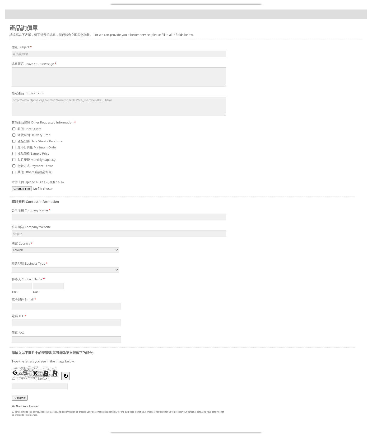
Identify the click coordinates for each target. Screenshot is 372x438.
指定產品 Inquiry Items (28, 93)
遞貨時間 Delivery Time (34, 135)
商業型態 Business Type (30, 264)
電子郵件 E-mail (24, 300)
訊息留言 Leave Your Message (34, 64)
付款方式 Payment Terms (35, 166)
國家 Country (22, 244)
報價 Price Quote (30, 129)
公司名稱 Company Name (31, 211)
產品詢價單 (186, 14)
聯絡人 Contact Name (28, 280)
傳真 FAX (18, 332)
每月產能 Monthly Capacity (37, 159)
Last (35, 291)
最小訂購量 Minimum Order (37, 147)
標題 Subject (22, 48)
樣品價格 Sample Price (33, 153)
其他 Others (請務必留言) (35, 172)
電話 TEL (19, 316)
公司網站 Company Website (31, 227)
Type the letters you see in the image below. (43, 361)
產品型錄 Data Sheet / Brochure (40, 141)
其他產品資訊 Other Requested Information (44, 123)
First (14, 291)
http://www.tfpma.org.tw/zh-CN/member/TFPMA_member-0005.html (119, 106)
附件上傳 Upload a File (38, 182)
